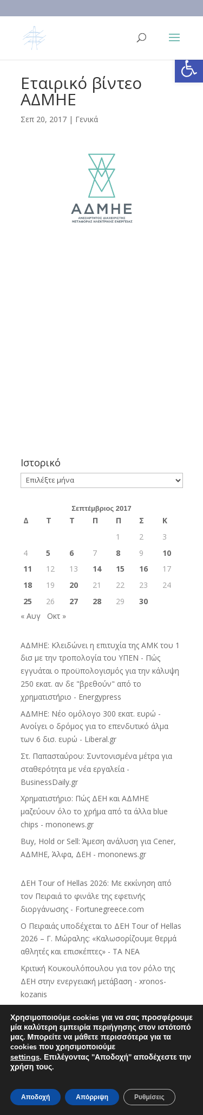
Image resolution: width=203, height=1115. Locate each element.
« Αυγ (31, 616)
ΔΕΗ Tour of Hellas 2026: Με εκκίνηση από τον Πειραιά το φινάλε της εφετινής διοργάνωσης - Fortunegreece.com (96, 896)
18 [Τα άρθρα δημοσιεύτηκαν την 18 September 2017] (27, 585)
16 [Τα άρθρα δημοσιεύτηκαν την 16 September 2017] (143, 568)
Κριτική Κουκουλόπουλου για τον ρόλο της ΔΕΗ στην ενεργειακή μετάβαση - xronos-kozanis (98, 981)
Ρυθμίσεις (149, 1097)
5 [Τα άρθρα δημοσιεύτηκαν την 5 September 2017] (48, 553)
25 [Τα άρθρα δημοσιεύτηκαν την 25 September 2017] (27, 601)
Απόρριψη (92, 1097)
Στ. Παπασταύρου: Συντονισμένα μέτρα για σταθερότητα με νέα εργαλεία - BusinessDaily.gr (96, 769)
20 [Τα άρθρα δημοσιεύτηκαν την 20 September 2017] (73, 585)
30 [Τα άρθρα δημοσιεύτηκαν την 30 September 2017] (143, 601)
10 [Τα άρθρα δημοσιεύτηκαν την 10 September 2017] (166, 553)
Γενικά (86, 119)
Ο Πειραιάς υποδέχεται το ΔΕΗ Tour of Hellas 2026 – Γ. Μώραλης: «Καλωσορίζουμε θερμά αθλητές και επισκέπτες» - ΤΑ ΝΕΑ (101, 939)
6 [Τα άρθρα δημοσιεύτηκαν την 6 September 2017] (71, 553)
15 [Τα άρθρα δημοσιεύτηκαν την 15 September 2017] (120, 568)
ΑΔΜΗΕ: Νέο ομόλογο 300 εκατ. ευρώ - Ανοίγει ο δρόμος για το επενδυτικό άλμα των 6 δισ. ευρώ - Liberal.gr (94, 726)
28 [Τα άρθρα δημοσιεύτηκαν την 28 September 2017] (97, 601)
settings (25, 1057)
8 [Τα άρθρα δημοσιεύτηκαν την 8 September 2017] (118, 553)
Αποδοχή (35, 1097)
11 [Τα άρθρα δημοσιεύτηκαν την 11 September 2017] (27, 568)
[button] (189, 68)
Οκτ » (56, 616)
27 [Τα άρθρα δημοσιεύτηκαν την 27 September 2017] (73, 601)
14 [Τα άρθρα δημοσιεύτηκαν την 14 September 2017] (97, 568)
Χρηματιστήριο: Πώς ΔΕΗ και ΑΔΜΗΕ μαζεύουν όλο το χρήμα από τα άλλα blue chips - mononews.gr (94, 811)
